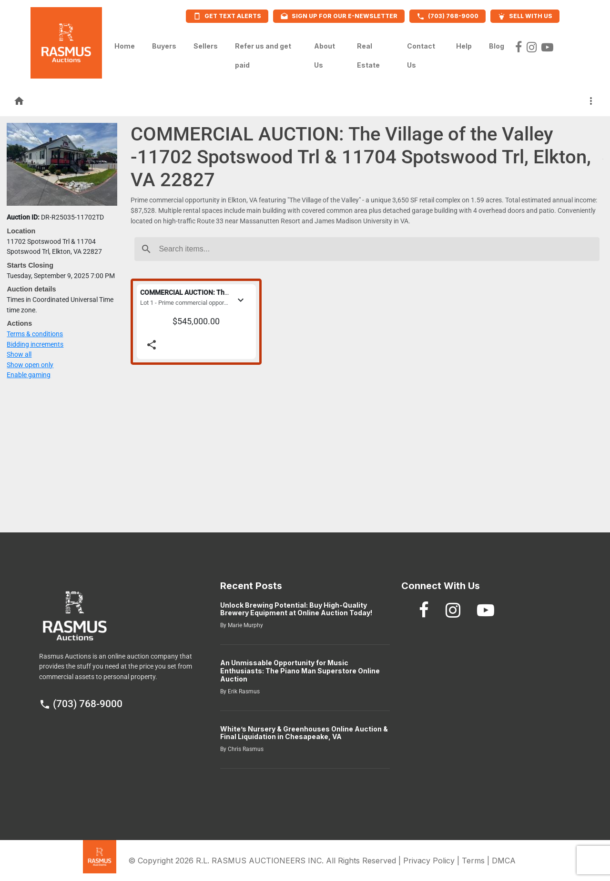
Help (464, 43)
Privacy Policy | (432, 860)
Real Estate (368, 55)
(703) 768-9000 (80, 704)
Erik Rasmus (243, 691)
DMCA (504, 860)
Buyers (164, 43)
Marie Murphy (244, 625)
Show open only (30, 365)
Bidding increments (35, 344)
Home (124, 43)
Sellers (205, 43)
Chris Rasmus (245, 749)
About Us (324, 55)
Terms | (477, 860)
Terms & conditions (35, 334)
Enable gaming (29, 375)
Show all (19, 354)
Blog (496, 43)
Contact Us (421, 55)
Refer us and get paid (263, 55)
